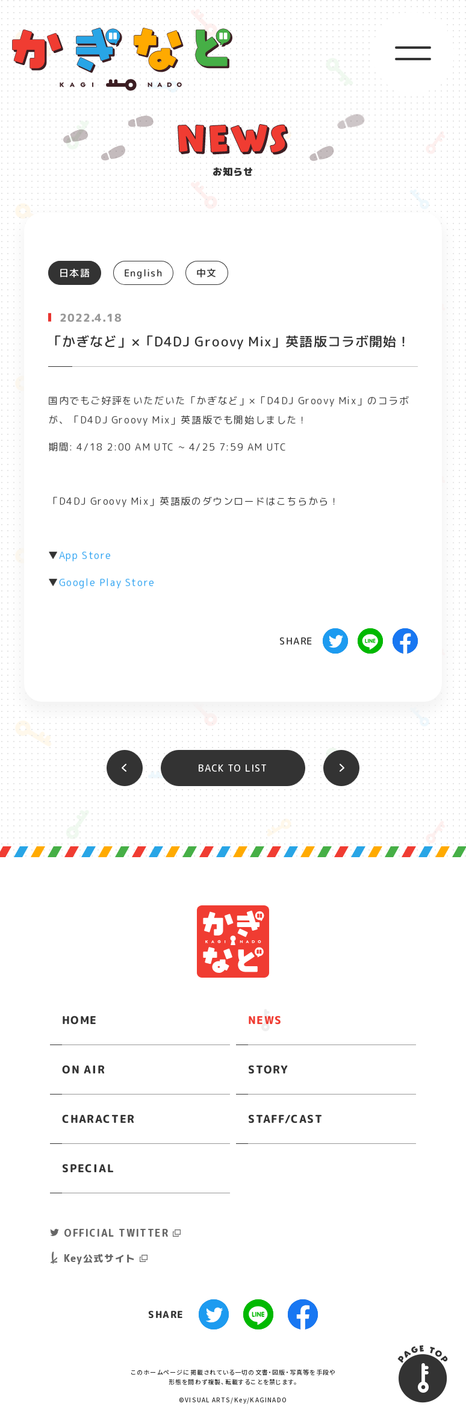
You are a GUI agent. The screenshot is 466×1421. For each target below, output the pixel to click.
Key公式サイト (100, 1258)
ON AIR (84, 1068)
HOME (80, 1019)
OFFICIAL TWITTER (116, 1233)
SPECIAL (88, 1167)
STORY (268, 1068)
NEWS (265, 1019)
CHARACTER (98, 1118)
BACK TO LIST (232, 768)
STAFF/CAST (285, 1118)
